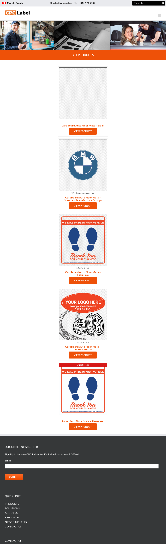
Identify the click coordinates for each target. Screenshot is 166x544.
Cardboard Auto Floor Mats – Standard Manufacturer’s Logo (83, 199)
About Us (11, 512)
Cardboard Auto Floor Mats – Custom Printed (83, 348)
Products (12, 503)
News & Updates (16, 521)
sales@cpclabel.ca (62, 3)
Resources (12, 517)
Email (9, 460)
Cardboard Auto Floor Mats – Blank (82, 125)
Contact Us (13, 526)
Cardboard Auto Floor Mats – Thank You (83, 273)
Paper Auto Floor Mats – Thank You (83, 421)
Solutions (12, 508)
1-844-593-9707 (86, 3)
